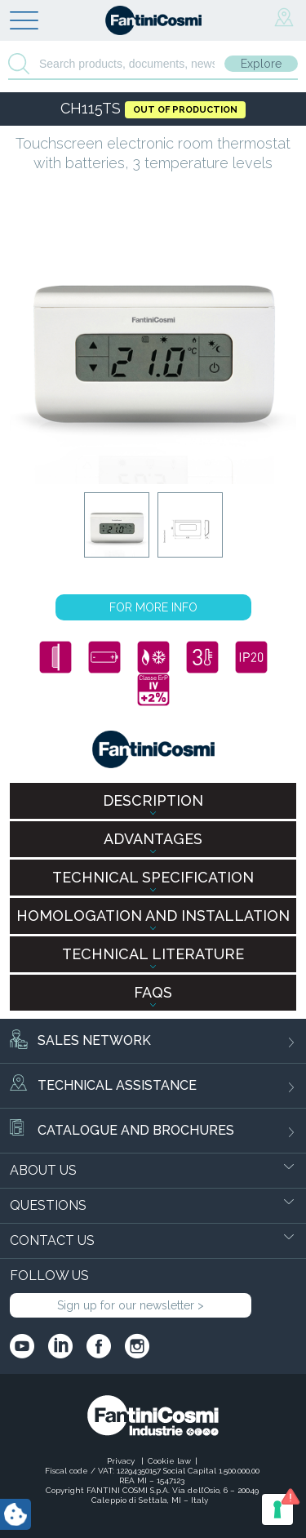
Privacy (122, 1460)
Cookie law (169, 1460)
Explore (261, 63)
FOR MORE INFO (153, 607)
